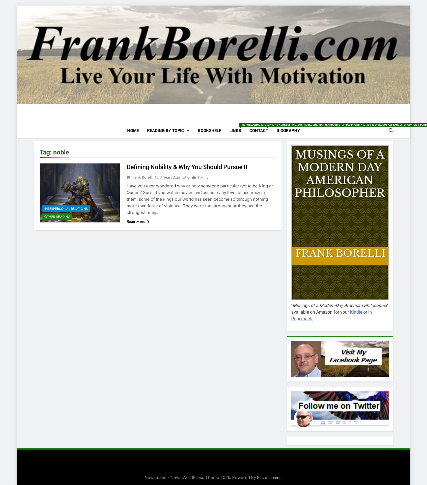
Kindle (356, 312)
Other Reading (57, 216)
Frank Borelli (142, 177)
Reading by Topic (165, 130)
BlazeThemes (269, 477)
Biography (288, 130)
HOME (133, 130)
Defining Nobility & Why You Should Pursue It (187, 167)
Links (237, 128)
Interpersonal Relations (66, 208)
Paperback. (302, 318)
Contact (260, 128)
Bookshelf (209, 130)
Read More (138, 221)
